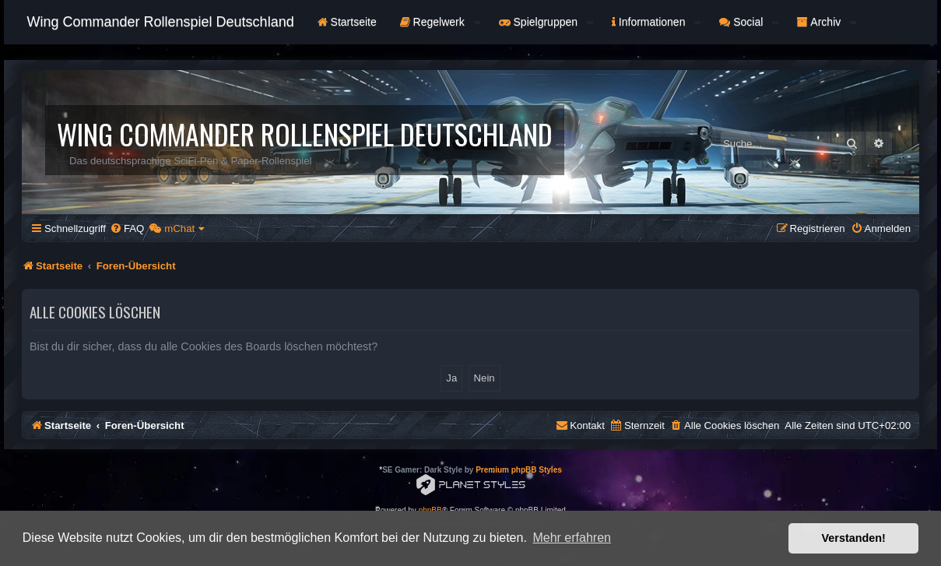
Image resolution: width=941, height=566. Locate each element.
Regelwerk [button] (440, 22)
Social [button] (748, 22)
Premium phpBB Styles (519, 470)
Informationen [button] (656, 22)
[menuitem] (127, 228)
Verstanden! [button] (854, 538)
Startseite (347, 22)
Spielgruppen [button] (546, 22)
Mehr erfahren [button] (571, 537)
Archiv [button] (826, 22)
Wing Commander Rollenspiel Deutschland (160, 22)
